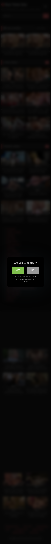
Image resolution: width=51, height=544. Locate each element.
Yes (18, 270)
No (33, 270)
